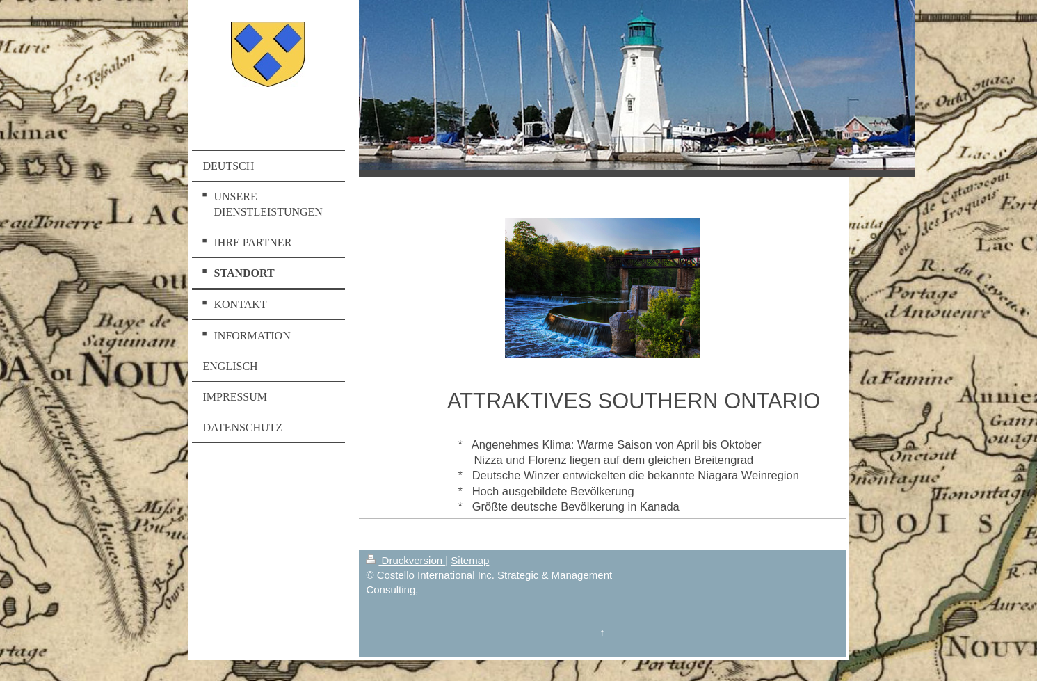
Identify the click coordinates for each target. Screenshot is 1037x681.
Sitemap (470, 560)
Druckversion (405, 560)
